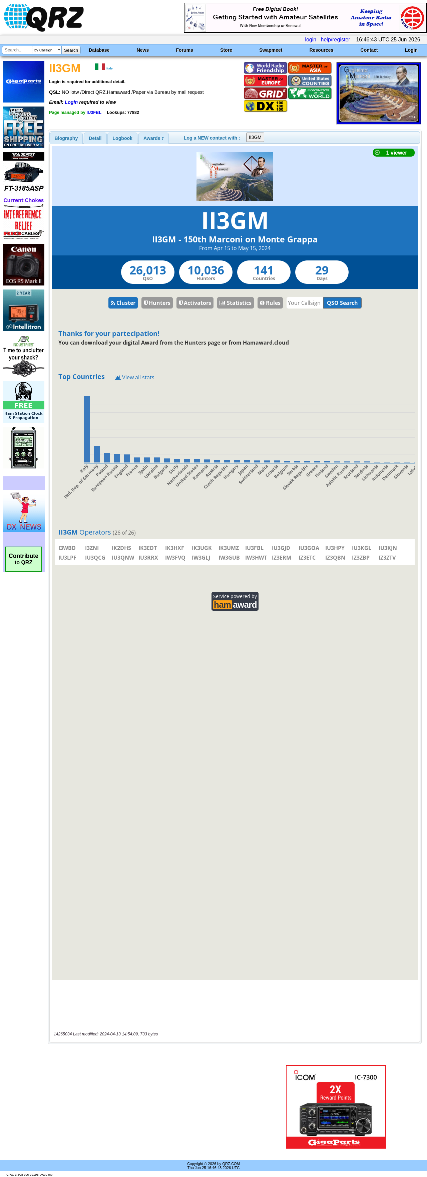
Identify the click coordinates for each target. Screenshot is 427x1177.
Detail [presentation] (95, 138)
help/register (335, 39)
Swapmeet (270, 50)
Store (226, 50)
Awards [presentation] (153, 138)
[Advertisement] (154, 1107)
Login (411, 50)
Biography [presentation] (66, 138)
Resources (322, 50)
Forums (184, 50)
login (310, 39)
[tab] (66, 138)
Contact (369, 50)
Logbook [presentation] (122, 138)
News (143, 50)
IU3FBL (93, 112)
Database (99, 50)
